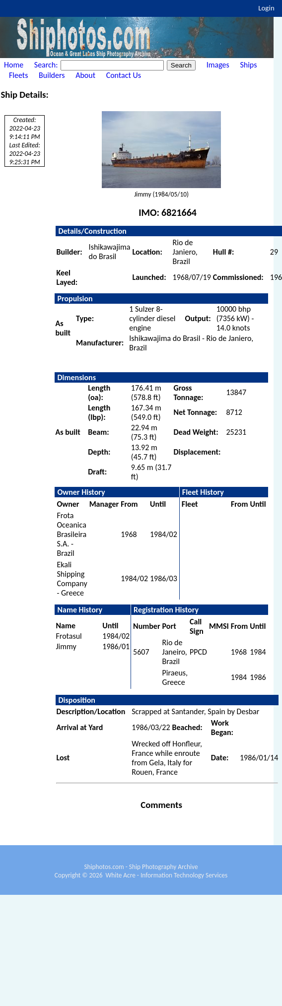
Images (218, 64)
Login (266, 7)
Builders (52, 75)
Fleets (18, 75)
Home (13, 64)
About (85, 75)
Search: (47, 64)
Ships (248, 64)
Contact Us (123, 75)
